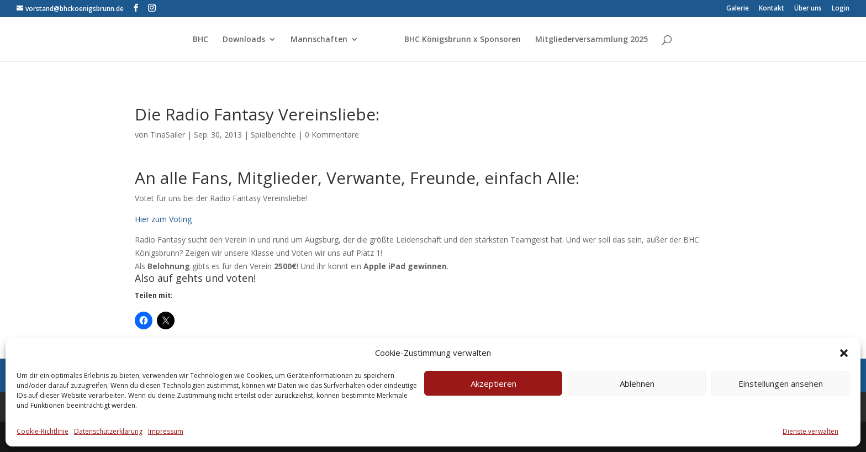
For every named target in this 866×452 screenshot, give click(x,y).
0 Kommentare (332, 134)
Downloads (244, 39)
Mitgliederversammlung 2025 (591, 39)
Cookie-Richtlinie (42, 431)
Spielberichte (273, 134)
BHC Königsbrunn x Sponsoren (462, 39)
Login (840, 9)
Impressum (165, 431)
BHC (200, 39)
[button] (843, 353)
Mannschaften (319, 39)
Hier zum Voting (163, 219)
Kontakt (771, 9)
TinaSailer (167, 134)
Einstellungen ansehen (780, 383)
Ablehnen (637, 383)
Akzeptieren (493, 383)
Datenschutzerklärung (108, 431)
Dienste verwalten (810, 431)
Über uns (808, 9)
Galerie (737, 9)
